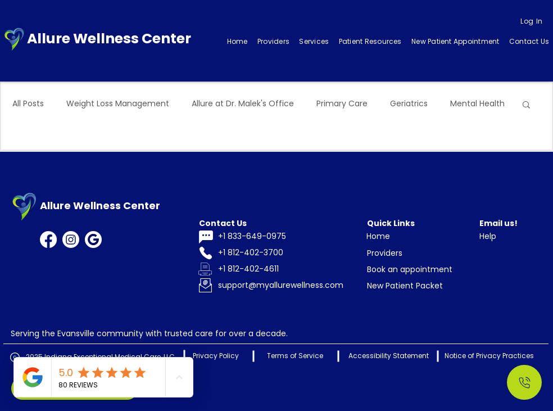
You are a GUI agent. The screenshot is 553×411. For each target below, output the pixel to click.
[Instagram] (70, 239)
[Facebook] (48, 239)
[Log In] (531, 21)
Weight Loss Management (117, 103)
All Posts (28, 103)
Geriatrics (409, 103)
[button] (314, 41)
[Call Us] (524, 382)
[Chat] (205, 237)
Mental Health (477, 103)
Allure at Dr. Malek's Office (243, 103)
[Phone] (205, 253)
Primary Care (342, 103)
